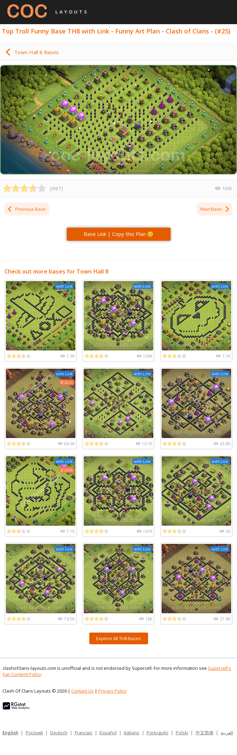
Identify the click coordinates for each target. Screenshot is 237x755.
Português (157, 732)
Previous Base (26, 209)
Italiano (131, 732)
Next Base (215, 209)
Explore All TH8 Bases (118, 638)
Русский (34, 732)
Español (108, 732)
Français (83, 732)
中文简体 (204, 732)
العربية (227, 732)
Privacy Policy (112, 691)
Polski (182, 732)
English (10, 732)
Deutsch (58, 732)
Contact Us (82, 691)
